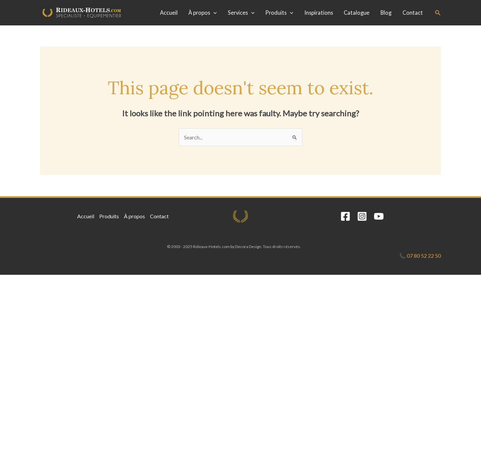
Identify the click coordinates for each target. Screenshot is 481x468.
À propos (202, 12)
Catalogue (356, 12)
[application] (213, 12)
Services (241, 12)
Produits (279, 12)
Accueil (169, 12)
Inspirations (318, 12)
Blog (385, 12)
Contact (413, 12)
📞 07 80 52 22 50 (420, 255)
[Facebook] (345, 216)
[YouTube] (379, 216)
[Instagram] (362, 216)
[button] (438, 13)
